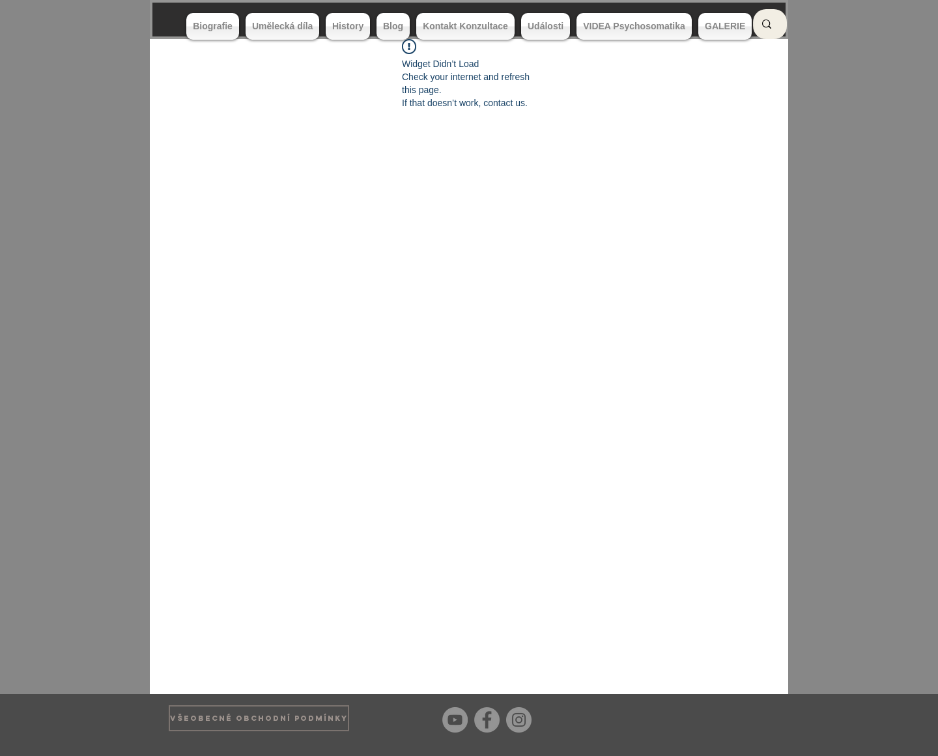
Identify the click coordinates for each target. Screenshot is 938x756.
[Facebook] (487, 720)
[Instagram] (519, 720)
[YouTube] (455, 720)
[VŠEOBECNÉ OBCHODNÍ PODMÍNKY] (259, 718)
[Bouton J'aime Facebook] (749, 718)
